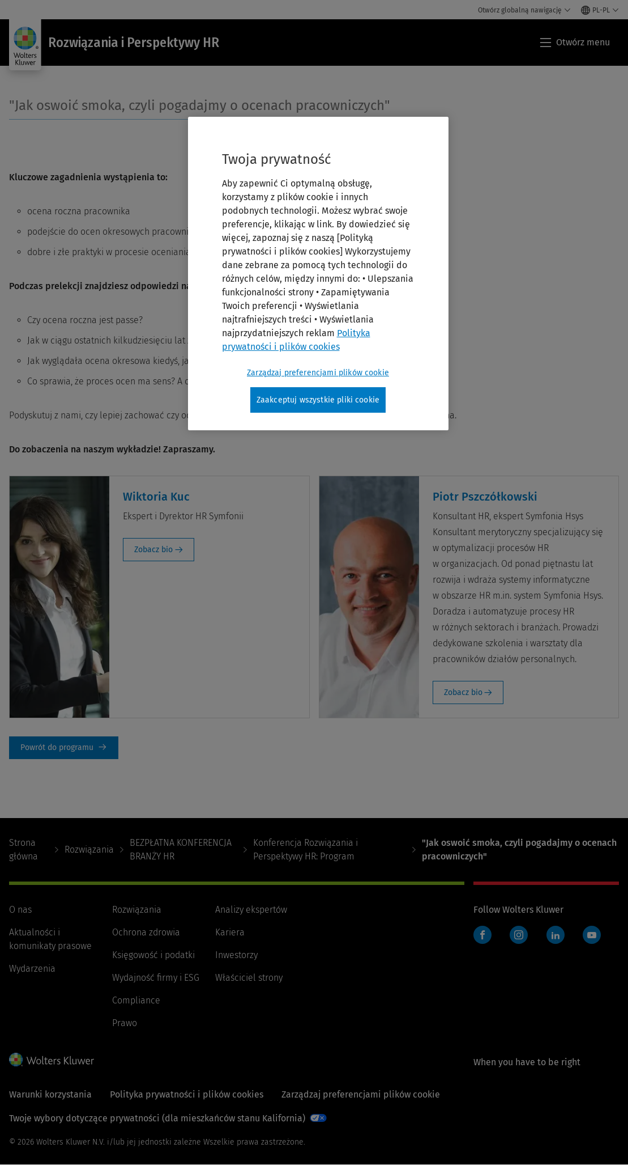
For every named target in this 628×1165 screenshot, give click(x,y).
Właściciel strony (249, 977)
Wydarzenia (32, 968)
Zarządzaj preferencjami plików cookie (360, 1094)
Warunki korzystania (50, 1094)
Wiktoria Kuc (156, 496)
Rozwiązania (89, 849)
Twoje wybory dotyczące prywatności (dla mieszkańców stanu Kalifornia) (157, 1118)
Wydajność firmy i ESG (155, 977)
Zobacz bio (153, 549)
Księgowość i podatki (153, 955)
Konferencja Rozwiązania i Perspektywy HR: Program (305, 849)
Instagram (519, 935)
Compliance (136, 1000)
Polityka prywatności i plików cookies (186, 1094)
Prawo (124, 1023)
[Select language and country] (600, 10)
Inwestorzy (236, 955)
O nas (20, 909)
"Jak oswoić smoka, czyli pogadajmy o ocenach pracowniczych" (199, 105)
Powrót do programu (64, 748)
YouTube (592, 935)
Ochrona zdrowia (146, 932)
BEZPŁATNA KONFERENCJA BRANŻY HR (181, 849)
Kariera (230, 932)
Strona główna (23, 849)
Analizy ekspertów (251, 909)
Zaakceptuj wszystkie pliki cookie (318, 400)
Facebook (482, 935)
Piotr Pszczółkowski (485, 496)
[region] (318, 274)
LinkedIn (555, 935)
